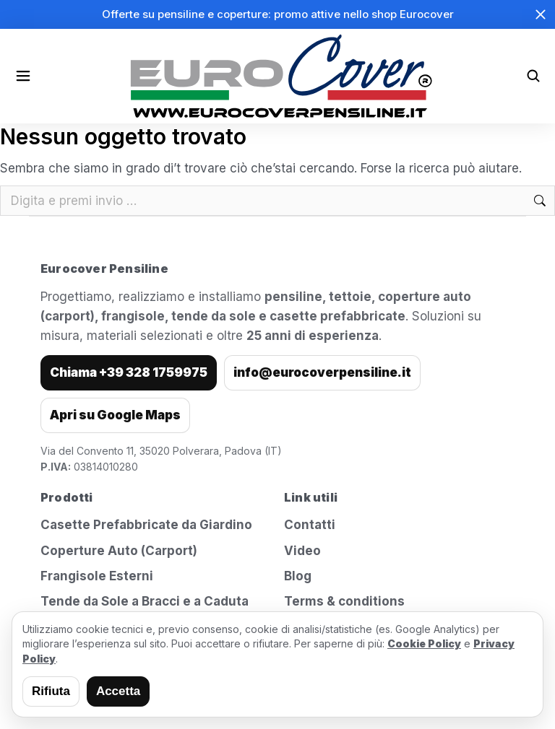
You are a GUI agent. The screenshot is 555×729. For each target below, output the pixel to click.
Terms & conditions (344, 601)
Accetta (118, 691)
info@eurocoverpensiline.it (322, 372)
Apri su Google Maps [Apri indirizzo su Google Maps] (115, 415)
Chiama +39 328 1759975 (128, 372)
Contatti (309, 525)
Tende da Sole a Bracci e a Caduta (144, 601)
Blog (297, 576)
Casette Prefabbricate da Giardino (146, 525)
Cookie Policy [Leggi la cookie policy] (424, 643)
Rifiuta (51, 691)
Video (302, 551)
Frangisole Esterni (96, 576)
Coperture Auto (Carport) (118, 551)
